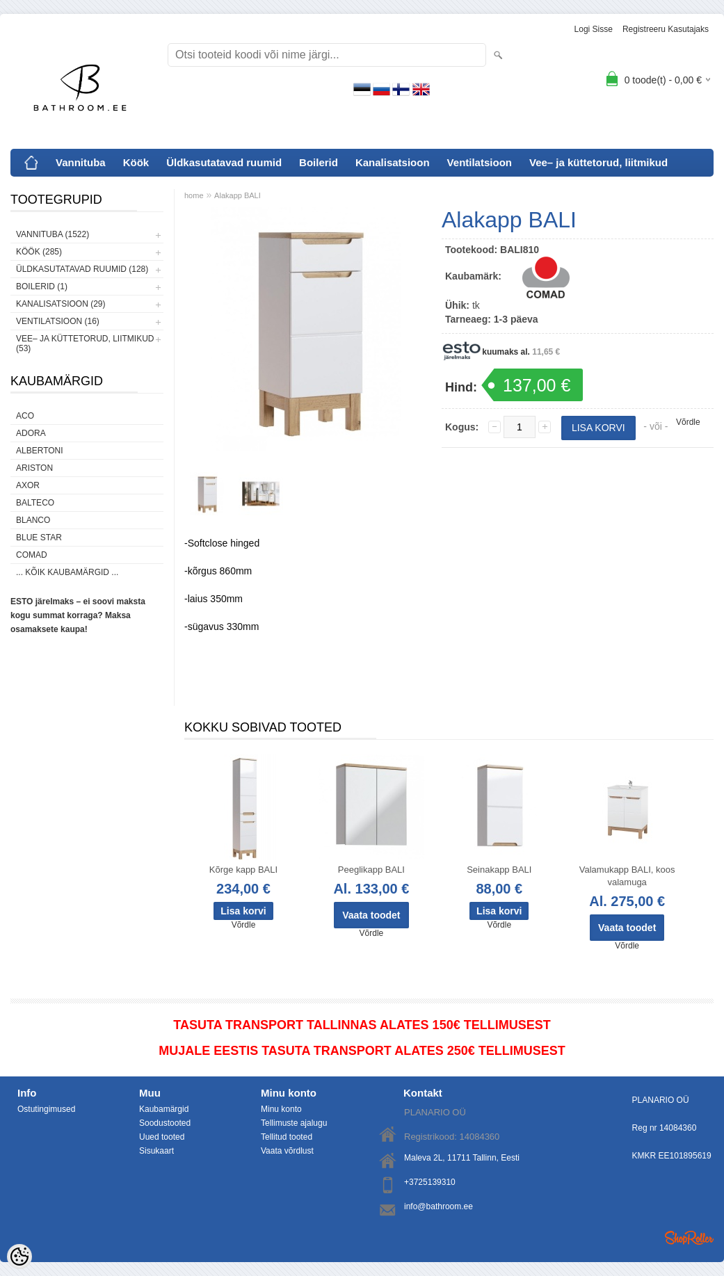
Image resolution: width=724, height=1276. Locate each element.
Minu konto (281, 1109)
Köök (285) (39, 252)
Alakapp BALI (237, 195)
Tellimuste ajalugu (294, 1123)
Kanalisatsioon (392, 162)
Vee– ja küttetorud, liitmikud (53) (85, 343)
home (194, 195)
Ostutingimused (46, 1109)
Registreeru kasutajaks (665, 29)
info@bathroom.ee (438, 1206)
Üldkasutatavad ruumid (224, 162)
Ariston (34, 468)
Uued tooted (161, 1137)
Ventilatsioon (479, 162)
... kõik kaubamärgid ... (67, 572)
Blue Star (39, 537)
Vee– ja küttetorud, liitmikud (598, 162)
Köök (136, 162)
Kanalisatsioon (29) (60, 304)
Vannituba (81, 162)
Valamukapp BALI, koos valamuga (627, 875)
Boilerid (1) (41, 286)
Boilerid (318, 162)
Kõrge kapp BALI (243, 869)
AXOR (28, 485)
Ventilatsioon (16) (57, 321)
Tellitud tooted (286, 1137)
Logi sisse (593, 29)
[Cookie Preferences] (19, 1256)
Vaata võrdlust (287, 1151)
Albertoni (39, 450)
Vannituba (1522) (52, 234)
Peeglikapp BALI (371, 869)
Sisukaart (156, 1151)
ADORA (31, 433)
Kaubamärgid (163, 1109)
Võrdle (688, 422)
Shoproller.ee (689, 1238)
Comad (31, 555)
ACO (25, 416)
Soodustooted (165, 1123)
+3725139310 (430, 1182)
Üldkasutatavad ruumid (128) (82, 269)
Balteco (35, 503)
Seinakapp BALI (499, 869)
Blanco (33, 520)
